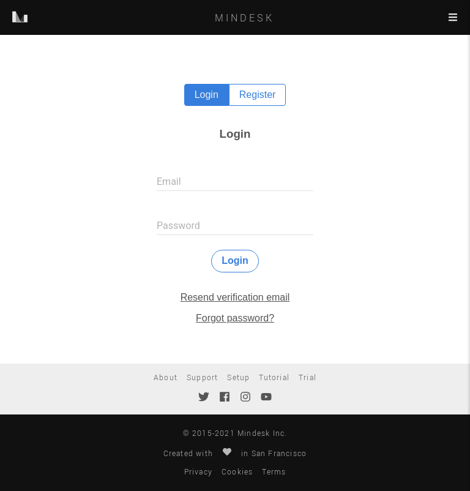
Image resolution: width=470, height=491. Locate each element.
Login (206, 94)
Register (257, 94)
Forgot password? (235, 318)
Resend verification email (235, 297)
